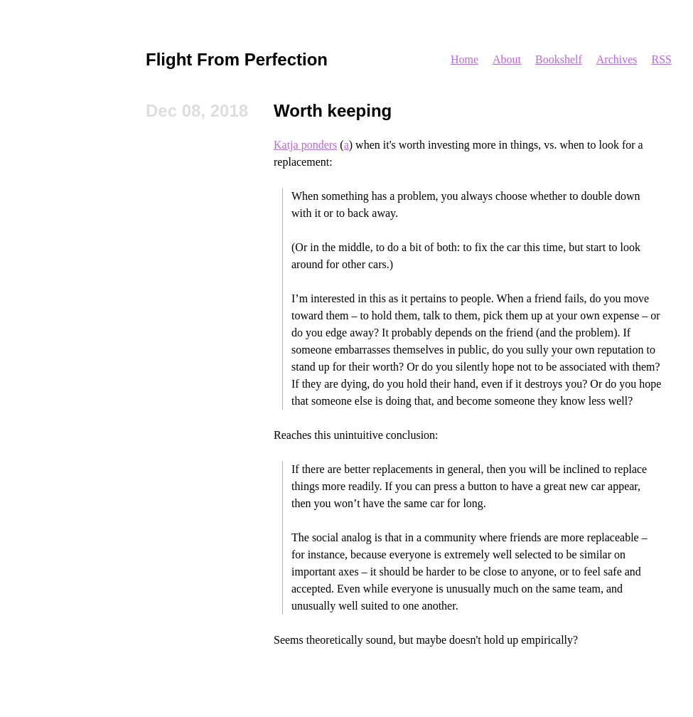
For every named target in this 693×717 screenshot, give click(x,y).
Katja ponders (305, 145)
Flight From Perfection (237, 59)
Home (464, 59)
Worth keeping (333, 110)
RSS (662, 59)
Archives (617, 59)
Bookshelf (558, 59)
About (507, 59)
